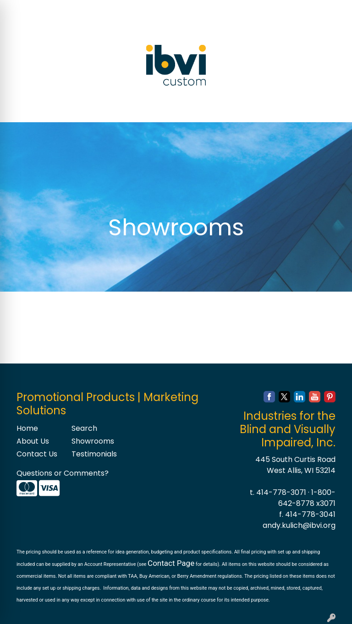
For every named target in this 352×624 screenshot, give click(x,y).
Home (27, 428)
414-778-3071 (281, 492)
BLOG (72, 30)
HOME (19, 10)
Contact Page (171, 563)
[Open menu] (333, 109)
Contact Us (36, 454)
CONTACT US (32, 30)
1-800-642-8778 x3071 (307, 498)
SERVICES (100, 10)
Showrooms (93, 441)
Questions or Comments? (62, 473)
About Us (32, 441)
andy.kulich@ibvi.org (299, 525)
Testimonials (94, 454)
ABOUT (49, 10)
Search (225, 10)
